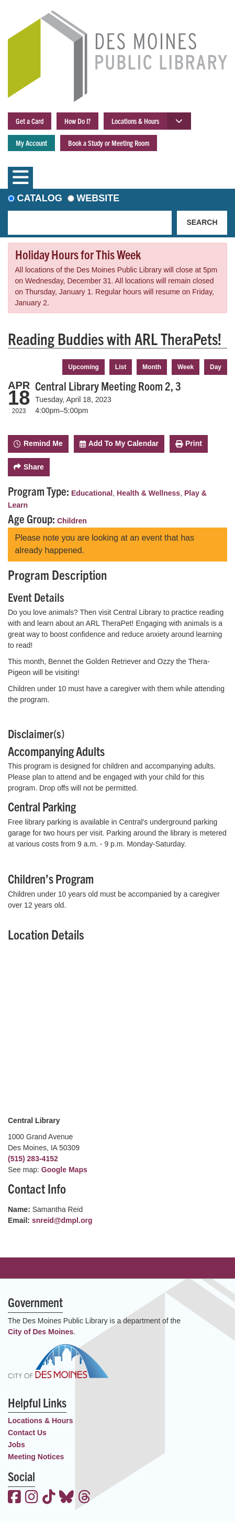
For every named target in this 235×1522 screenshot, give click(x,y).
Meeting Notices (36, 1456)
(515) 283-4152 (33, 1158)
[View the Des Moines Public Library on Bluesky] (66, 1498)
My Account (31, 142)
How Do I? (77, 120)
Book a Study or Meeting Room (108, 142)
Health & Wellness (148, 493)
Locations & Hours (135, 120)
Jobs (16, 1444)
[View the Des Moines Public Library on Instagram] (31, 1498)
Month (151, 367)
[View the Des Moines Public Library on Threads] (84, 1498)
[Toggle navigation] (20, 178)
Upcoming (83, 367)
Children (72, 521)
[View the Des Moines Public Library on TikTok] (48, 1498)
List (120, 367)
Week (185, 367)
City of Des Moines (40, 1332)
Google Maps (64, 1169)
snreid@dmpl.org (62, 1220)
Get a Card (29, 120)
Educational (92, 493)
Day (215, 367)
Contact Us (27, 1432)
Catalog (39, 198)
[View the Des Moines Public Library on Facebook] (14, 1498)
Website (97, 198)
